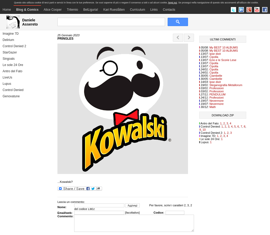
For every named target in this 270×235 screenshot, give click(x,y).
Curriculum (137, 9)
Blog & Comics (27, 9)
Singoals (9, 59)
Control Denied (13, 90)
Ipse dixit (215, 53)
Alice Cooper (53, 9)
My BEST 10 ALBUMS (223, 47)
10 (204, 129)
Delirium (8, 40)
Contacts (169, 9)
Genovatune (11, 96)
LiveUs (7, 77)
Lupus (7, 84)
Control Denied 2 (14, 46)
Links (154, 9)
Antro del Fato (12, 71)
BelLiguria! (90, 9)
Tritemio (72, 9)
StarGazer (10, 52)
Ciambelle (215, 75)
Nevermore (216, 100)
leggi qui (172, 2)
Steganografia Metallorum (225, 85)
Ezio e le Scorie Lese (222, 60)
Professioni (216, 88)
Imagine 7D (11, 33)
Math (212, 107)
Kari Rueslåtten (114, 9)
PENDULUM (217, 94)
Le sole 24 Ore (13, 65)
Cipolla (213, 56)
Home (7, 9)
